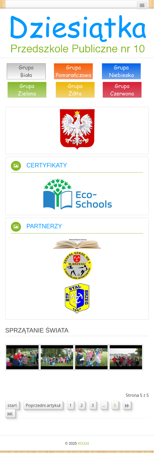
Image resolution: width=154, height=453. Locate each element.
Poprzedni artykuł (43, 405)
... (104, 405)
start (12, 405)
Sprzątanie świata (36, 330)
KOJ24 (83, 443)
